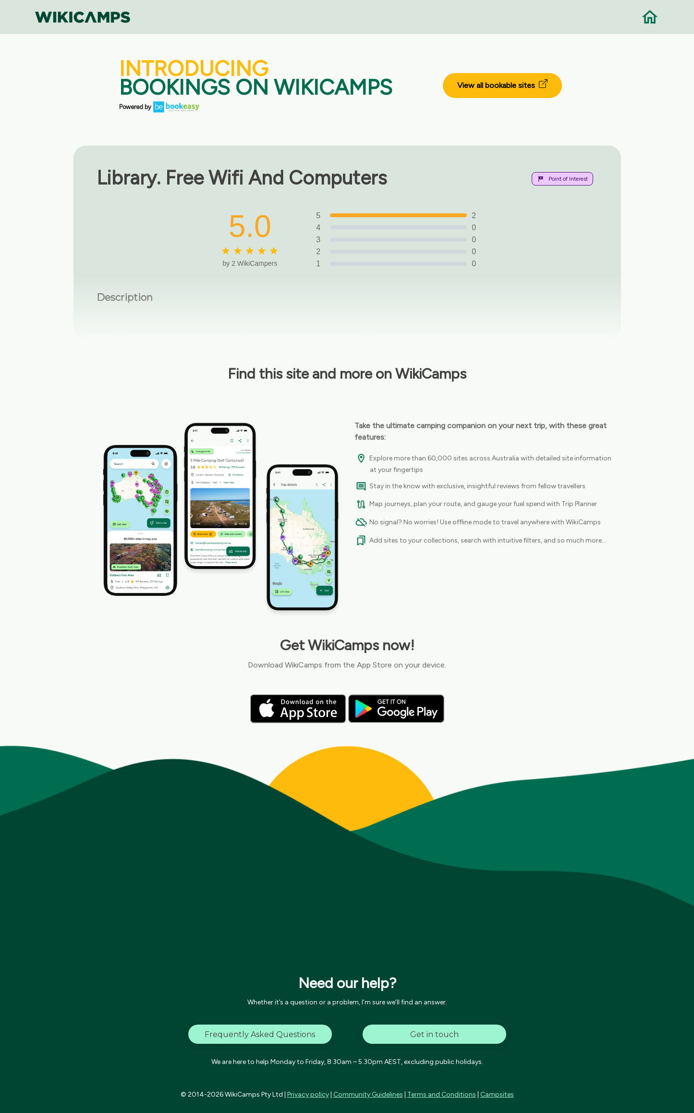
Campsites (497, 1094)
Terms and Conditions (441, 1094)
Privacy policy (308, 1094)
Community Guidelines (368, 1094)
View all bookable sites (502, 84)
